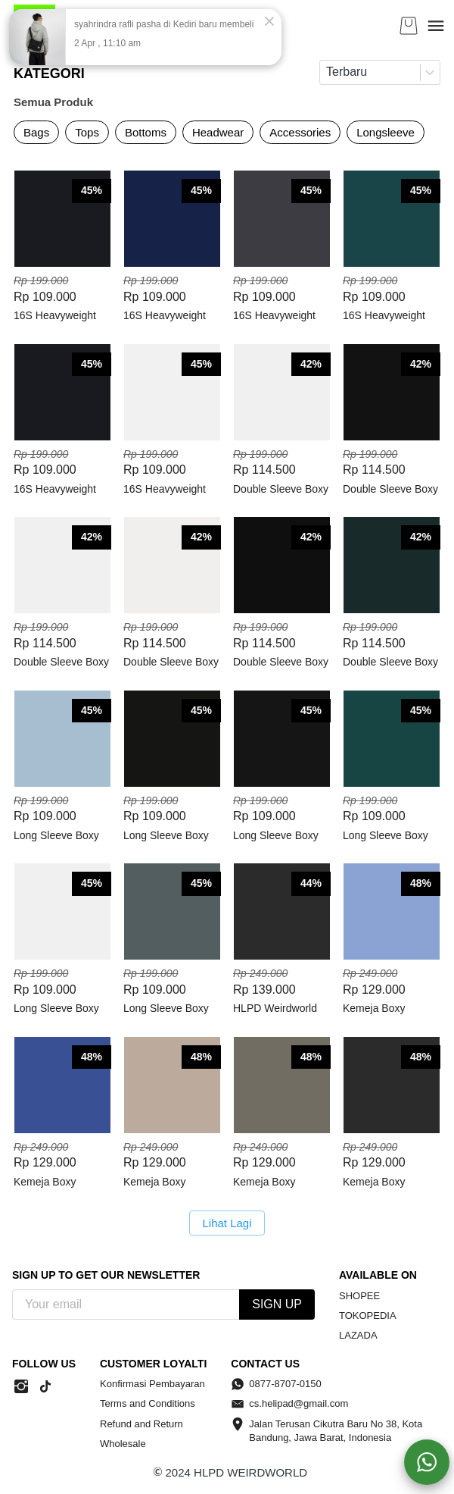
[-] (21, 1387)
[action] (426, 1462)
